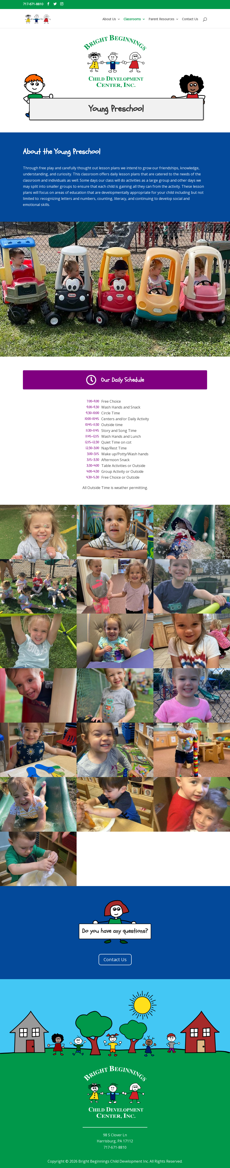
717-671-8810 (33, 4)
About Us (109, 19)
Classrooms (132, 19)
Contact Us (190, 19)
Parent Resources (161, 19)
